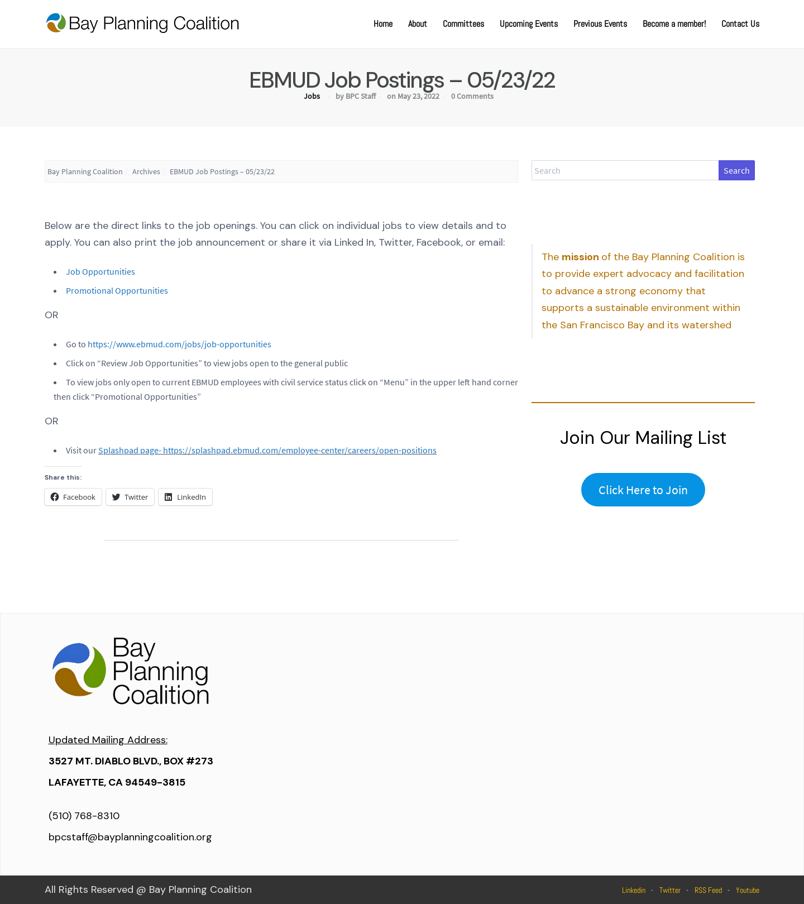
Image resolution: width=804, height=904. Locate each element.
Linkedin (633, 890)
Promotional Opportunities (117, 290)
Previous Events (600, 24)
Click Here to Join (643, 490)
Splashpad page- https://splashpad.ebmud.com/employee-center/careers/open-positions (267, 450)
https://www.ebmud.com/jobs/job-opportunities (179, 344)
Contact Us (740, 24)
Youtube (747, 890)
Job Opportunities (100, 271)
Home (383, 24)
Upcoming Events (529, 24)
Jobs (312, 96)
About (417, 24)
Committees (463, 24)
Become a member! (674, 24)
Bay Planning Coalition (85, 171)
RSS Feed (708, 890)
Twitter (670, 890)
